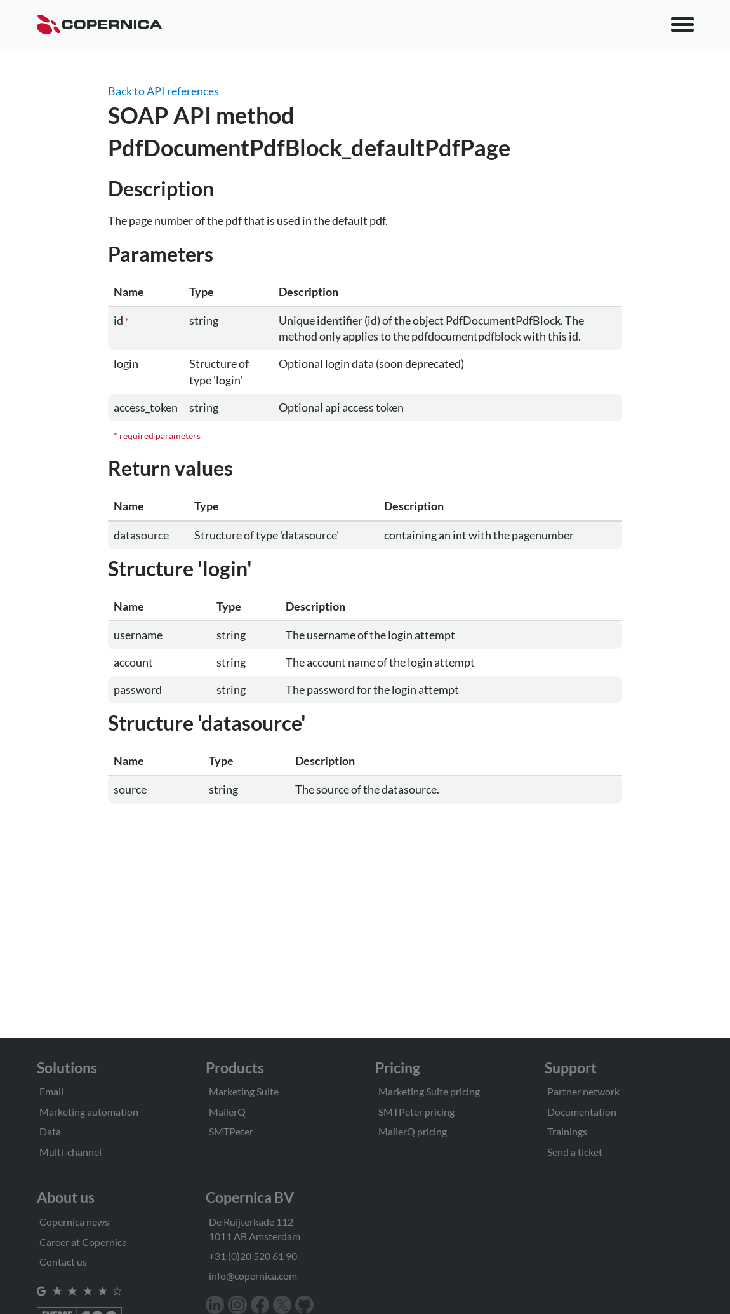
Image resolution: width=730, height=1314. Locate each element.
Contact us (63, 1262)
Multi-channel (70, 1152)
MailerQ (227, 1112)
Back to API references (163, 91)
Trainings (567, 1131)
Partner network (583, 1091)
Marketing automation (88, 1112)
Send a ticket (574, 1152)
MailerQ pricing (412, 1131)
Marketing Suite (244, 1091)
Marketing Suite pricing (429, 1091)
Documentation (581, 1112)
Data (50, 1131)
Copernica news (74, 1222)
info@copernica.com (253, 1276)
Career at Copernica (83, 1242)
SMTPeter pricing (416, 1112)
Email (51, 1091)
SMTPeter (231, 1131)
